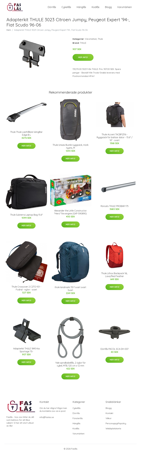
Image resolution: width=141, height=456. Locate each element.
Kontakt (109, 415)
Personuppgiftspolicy (116, 426)
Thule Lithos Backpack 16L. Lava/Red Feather (114, 277)
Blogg (108, 8)
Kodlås (95, 8)
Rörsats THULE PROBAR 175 (114, 208)
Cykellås (66, 8)
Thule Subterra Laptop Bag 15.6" (26, 217)
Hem (8, 32)
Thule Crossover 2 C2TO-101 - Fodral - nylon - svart (26, 290)
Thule (100, 41)
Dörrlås (52, 8)
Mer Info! (83, 59)
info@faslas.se (47, 419)
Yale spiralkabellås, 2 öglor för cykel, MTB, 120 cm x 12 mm (70, 366)
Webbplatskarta (113, 431)
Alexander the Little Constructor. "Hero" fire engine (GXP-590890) (70, 214)
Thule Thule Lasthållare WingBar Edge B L (26, 136)
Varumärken (124, 8)
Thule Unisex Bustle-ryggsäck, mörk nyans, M (70, 149)
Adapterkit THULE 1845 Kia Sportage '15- (26, 352)
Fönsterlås (78, 420)
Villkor (109, 420)
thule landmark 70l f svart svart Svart (70, 291)
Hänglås (81, 8)
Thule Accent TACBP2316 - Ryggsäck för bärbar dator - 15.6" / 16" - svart (114, 139)
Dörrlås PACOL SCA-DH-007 (114, 351)
